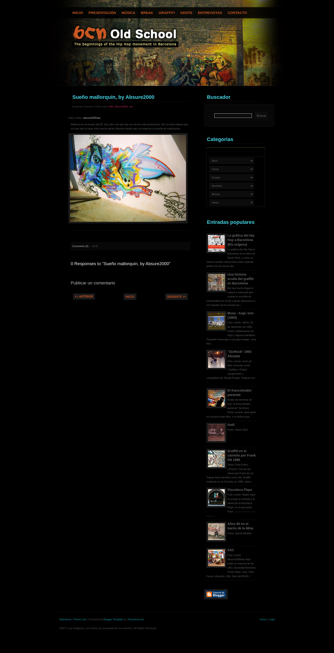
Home (263, 619)
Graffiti (167, 13)
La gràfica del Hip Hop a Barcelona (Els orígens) (241, 240)
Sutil (231, 425)
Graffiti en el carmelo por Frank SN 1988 (242, 455)
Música (128, 13)
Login (272, 619)
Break (147, 13)
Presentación (102, 13)
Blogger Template (113, 619)
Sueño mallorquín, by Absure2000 (113, 97)
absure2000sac (92, 117)
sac (131, 106)
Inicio (77, 13)
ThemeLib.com (135, 619)
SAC (231, 550)
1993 (110, 106)
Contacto (237, 13)
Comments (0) (80, 246)
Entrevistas (210, 13)
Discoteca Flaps (240, 490)
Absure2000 (121, 106)
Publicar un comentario (93, 282)
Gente (186, 13)
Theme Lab (79, 619)
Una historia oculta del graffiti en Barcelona (241, 279)
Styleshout (65, 619)
